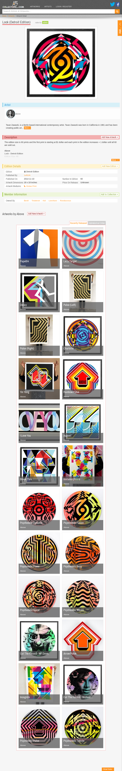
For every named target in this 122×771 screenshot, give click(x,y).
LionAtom (53, 201)
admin (45, 22)
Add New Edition (110, 167)
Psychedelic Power (30, 567)
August (67, 436)
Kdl (44, 201)
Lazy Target (70, 262)
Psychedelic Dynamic (31, 524)
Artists (49, 7)
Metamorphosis (72, 480)
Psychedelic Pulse (30, 741)
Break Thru (26, 480)
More (32, 128)
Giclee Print (31, 187)
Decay (23, 306)
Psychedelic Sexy (73, 567)
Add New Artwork (110, 138)
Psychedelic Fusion (74, 524)
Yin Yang (25, 393)
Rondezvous (66, 201)
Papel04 (24, 262)
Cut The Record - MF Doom (35, 654)
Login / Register (65, 7)
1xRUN (27, 176)
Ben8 (26, 201)
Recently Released (78, 223)
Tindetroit (36, 201)
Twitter (112, 4)
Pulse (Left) (70, 306)
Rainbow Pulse (72, 393)
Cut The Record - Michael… (79, 698)
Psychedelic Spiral (30, 611)
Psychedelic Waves (74, 611)
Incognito (25, 698)
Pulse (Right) (27, 349)
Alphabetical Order (97, 223)
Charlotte (69, 349)
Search (117, 11)
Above (23, 266)
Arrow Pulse (70, 654)
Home (4, 16)
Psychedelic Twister (74, 741)
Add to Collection (109, 195)
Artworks (36, 7)
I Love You (26, 436)
